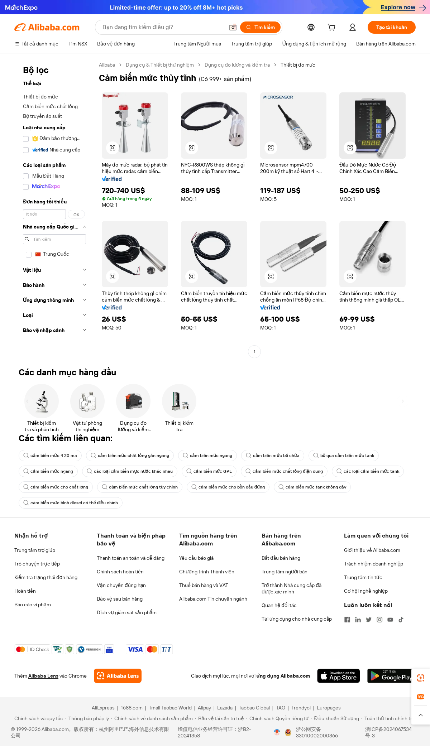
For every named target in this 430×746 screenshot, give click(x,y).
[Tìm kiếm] (260, 27)
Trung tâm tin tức (363, 577)
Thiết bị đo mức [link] (298, 65)
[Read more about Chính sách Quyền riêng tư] (277, 718)
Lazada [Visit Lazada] (225, 708)
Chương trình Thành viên (206, 571)
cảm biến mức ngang (208, 455)
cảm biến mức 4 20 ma (50, 455)
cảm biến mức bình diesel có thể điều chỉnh (70, 503)
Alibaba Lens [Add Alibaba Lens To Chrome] (43, 676)
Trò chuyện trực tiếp (37, 564)
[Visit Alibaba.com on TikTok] (401, 619)
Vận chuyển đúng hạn (121, 585)
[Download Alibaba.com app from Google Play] (391, 676)
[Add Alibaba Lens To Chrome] (118, 676)
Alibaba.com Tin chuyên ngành (213, 599)
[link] (420, 678)
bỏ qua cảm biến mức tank (343, 455)
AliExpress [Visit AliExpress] (103, 708)
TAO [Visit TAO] (280, 708)
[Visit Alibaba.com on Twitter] (369, 619)
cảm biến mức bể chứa (273, 455)
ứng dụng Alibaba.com (283, 676)
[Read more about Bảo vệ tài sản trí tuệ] (219, 718)
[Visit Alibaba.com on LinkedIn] (358, 619)
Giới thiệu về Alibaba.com (372, 550)
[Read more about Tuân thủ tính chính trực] (389, 718)
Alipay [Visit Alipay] (204, 708)
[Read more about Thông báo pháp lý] (87, 718)
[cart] (333, 28)
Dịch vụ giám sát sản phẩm (127, 612)
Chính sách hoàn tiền (120, 571)
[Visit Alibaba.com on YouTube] (390, 619)
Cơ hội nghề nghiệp (366, 591)
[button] (233, 27)
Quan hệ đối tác (279, 605)
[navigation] (54, 209)
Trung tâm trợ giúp (34, 550)
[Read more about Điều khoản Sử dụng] (335, 718)
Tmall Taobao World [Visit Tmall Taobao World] (170, 708)
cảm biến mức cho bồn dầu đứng (228, 487)
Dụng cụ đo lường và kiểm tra (237, 65)
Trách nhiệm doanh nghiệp (373, 564)
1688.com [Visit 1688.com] (132, 708)
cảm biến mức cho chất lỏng (55, 487)
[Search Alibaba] (162, 27)
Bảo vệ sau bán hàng (120, 599)
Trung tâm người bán (284, 571)
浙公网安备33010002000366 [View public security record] (317, 732)
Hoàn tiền (25, 591)
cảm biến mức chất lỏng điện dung (284, 471)
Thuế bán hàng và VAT (203, 585)
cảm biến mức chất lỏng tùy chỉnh (140, 487)
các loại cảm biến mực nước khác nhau (130, 471)
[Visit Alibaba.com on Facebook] (347, 619)
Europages (329, 708)
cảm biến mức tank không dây (312, 487)
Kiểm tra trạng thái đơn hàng (45, 577)
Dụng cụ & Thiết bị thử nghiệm (160, 65)
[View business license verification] (277, 732)
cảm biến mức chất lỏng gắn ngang (130, 455)
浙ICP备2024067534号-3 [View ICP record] (388, 732)
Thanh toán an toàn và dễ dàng (130, 558)
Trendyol (301, 708)
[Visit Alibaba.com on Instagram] (379, 619)
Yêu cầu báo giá (196, 558)
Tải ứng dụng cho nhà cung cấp (297, 619)
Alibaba (107, 65)
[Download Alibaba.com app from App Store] (338, 676)
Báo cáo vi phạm (32, 604)
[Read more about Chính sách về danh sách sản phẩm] (152, 718)
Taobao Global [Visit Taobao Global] (254, 708)
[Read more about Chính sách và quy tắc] (37, 718)
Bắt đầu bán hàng (281, 558)
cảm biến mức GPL (209, 471)
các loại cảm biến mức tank (368, 471)
